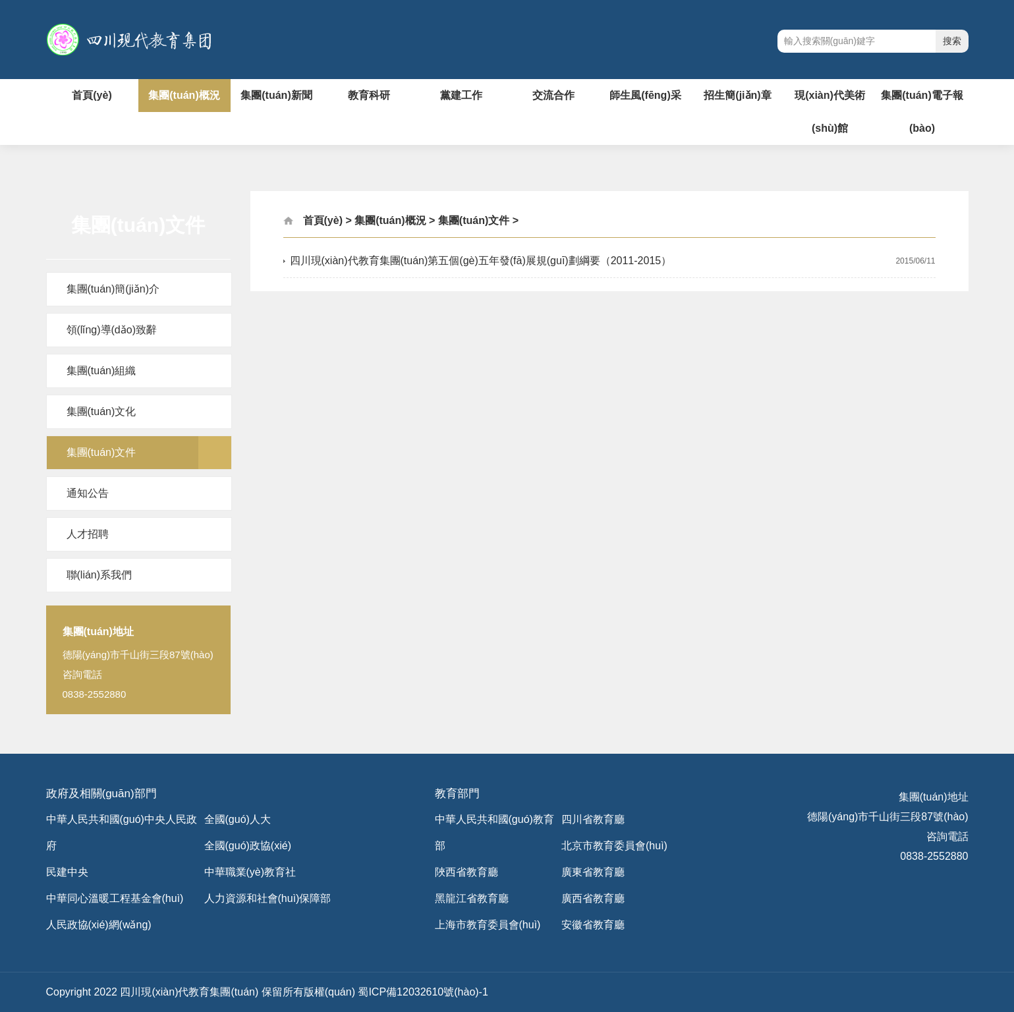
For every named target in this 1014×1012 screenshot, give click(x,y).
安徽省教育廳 (593, 924)
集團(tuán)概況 (183, 95)
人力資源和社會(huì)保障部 (267, 898)
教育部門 (457, 793)
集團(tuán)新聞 (276, 95)
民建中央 (67, 872)
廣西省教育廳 (593, 898)
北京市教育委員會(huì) (614, 845)
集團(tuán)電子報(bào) (922, 112)
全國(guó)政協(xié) (247, 845)
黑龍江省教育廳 (472, 898)
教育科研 (369, 95)
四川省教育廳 (593, 819)
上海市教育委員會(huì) (488, 924)
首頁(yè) (91, 95)
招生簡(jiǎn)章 (737, 95)
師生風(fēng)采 (645, 95)
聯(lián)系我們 (99, 574)
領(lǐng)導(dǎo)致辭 (112, 329)
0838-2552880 (934, 856)
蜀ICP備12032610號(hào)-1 (423, 992)
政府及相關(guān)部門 (101, 793)
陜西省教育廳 (466, 872)
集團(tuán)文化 (101, 411)
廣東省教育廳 (593, 872)
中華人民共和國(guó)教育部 (494, 832)
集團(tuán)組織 (101, 370)
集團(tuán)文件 (101, 452)
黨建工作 (461, 95)
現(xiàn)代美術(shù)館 (830, 112)
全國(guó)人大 (237, 819)
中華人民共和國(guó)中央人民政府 (121, 832)
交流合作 (553, 95)
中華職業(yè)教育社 (250, 872)
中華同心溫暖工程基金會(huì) (115, 898)
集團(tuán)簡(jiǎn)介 (113, 289)
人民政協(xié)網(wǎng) (99, 924)
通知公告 (88, 493)
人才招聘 (88, 534)
